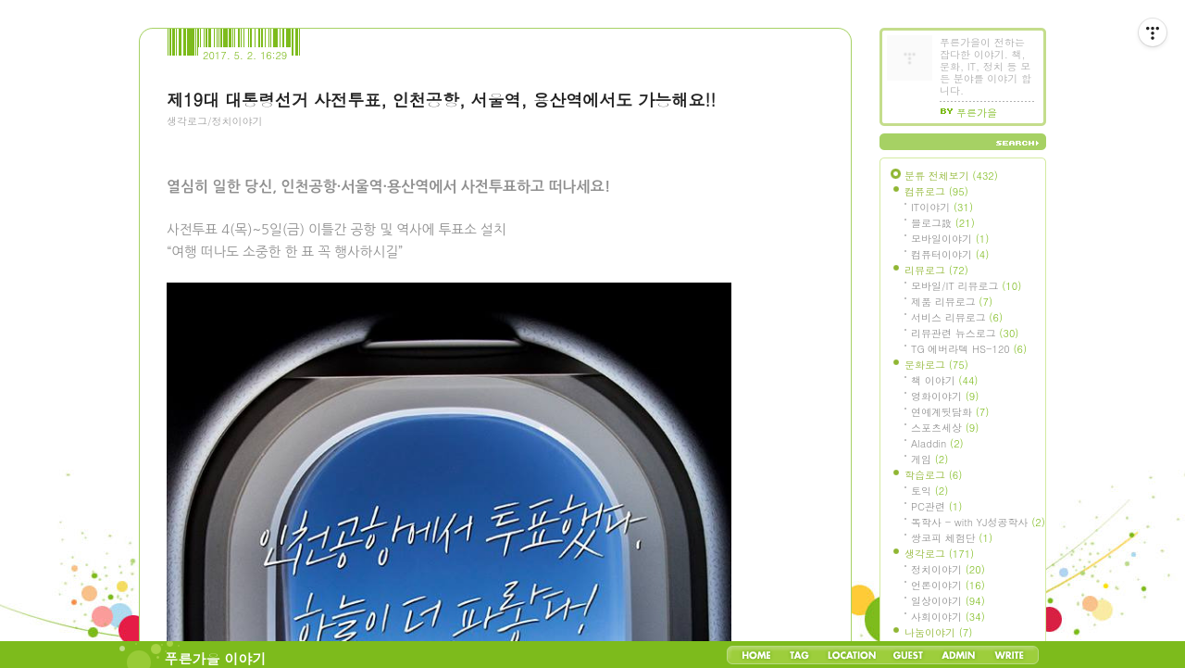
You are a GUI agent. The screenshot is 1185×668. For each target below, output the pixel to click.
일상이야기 (948, 601)
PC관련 (936, 506)
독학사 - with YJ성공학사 (978, 522)
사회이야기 (948, 617)
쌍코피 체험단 (951, 538)
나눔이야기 (938, 632)
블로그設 (943, 223)
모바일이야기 (950, 239)
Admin (959, 655)
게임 (929, 459)
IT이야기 (942, 207)
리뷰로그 (936, 270)
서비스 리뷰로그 (957, 317)
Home (756, 655)
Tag (799, 655)
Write (1009, 655)
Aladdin (937, 443)
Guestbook (908, 655)
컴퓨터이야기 (950, 254)
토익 (929, 491)
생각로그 (939, 554)
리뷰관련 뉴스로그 (964, 333)
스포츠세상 (945, 428)
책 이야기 (944, 380)
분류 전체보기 (951, 176)
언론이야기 (948, 585)
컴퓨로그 (936, 191)
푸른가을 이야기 (216, 658)
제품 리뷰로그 (951, 302)
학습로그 (933, 475)
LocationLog (851, 655)
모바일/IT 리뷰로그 (966, 286)
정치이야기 (948, 569)
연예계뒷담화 (950, 412)
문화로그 (936, 365)
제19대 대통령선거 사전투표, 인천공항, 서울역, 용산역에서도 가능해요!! (441, 99)
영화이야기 (945, 396)
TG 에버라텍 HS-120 (969, 349)
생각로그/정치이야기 (215, 121)
